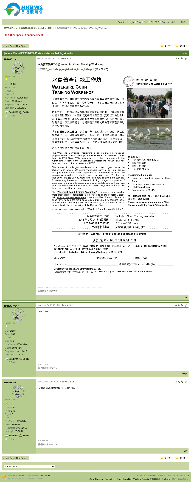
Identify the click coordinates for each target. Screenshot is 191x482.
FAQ (183, 22)
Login (131, 22)
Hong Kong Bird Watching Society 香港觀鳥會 (138, 479)
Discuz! (21, 476)
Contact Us (110, 479)
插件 (174, 22)
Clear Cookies (96, 479)
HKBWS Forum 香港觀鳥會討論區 (19, 28)
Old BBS (155, 22)
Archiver (166, 479)
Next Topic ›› (22, 46)
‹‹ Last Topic (9, 46)
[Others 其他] (11, 53)
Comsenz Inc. (45, 476)
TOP (184, 297)
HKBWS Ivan (10, 59)
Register (122, 22)
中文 (146, 22)
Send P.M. (13, 112)
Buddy (26, 112)
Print (185, 53)
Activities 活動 (45, 28)
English (165, 22)
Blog (139, 22)
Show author (67, 58)
